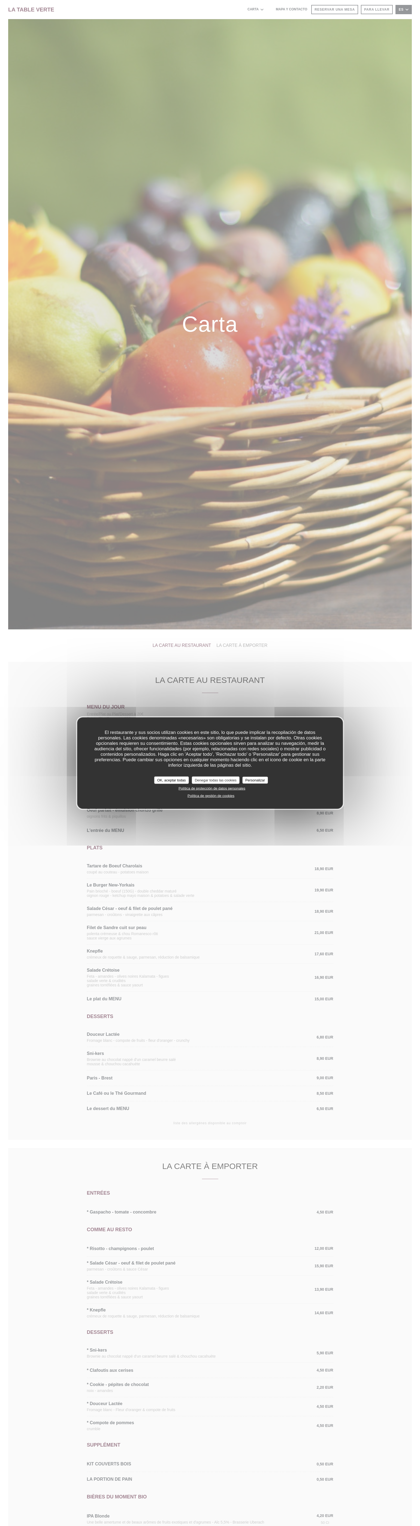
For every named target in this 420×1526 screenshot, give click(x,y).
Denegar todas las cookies (216, 780)
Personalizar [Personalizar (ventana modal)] (255, 780)
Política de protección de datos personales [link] (212, 788)
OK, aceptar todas (171, 780)
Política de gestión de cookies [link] (211, 796)
